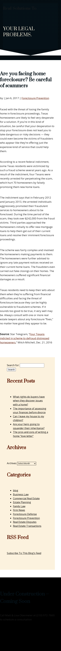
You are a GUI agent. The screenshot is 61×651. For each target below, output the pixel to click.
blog (15, 490)
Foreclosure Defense (25, 514)
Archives (11, 463)
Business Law (21, 494)
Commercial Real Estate (26, 498)
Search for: (13, 365)
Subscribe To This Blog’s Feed (24, 553)
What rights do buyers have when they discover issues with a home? (29, 400)
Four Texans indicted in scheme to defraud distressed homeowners (24, 338)
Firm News (19, 510)
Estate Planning (22, 502)
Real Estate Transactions (27, 526)
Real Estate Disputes (24, 522)
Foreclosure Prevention (35, 98)
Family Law (19, 506)
